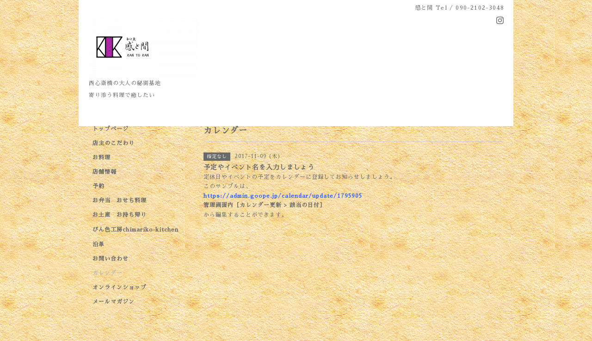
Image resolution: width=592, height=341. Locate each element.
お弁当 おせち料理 (119, 200)
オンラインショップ (119, 287)
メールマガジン (113, 301)
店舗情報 (104, 172)
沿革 (98, 244)
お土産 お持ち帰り (119, 215)
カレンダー (107, 273)
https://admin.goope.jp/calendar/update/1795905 (283, 196)
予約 (98, 186)
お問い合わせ (110, 259)
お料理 (101, 157)
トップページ (110, 129)
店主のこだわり (113, 143)
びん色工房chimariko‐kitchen (135, 229)
